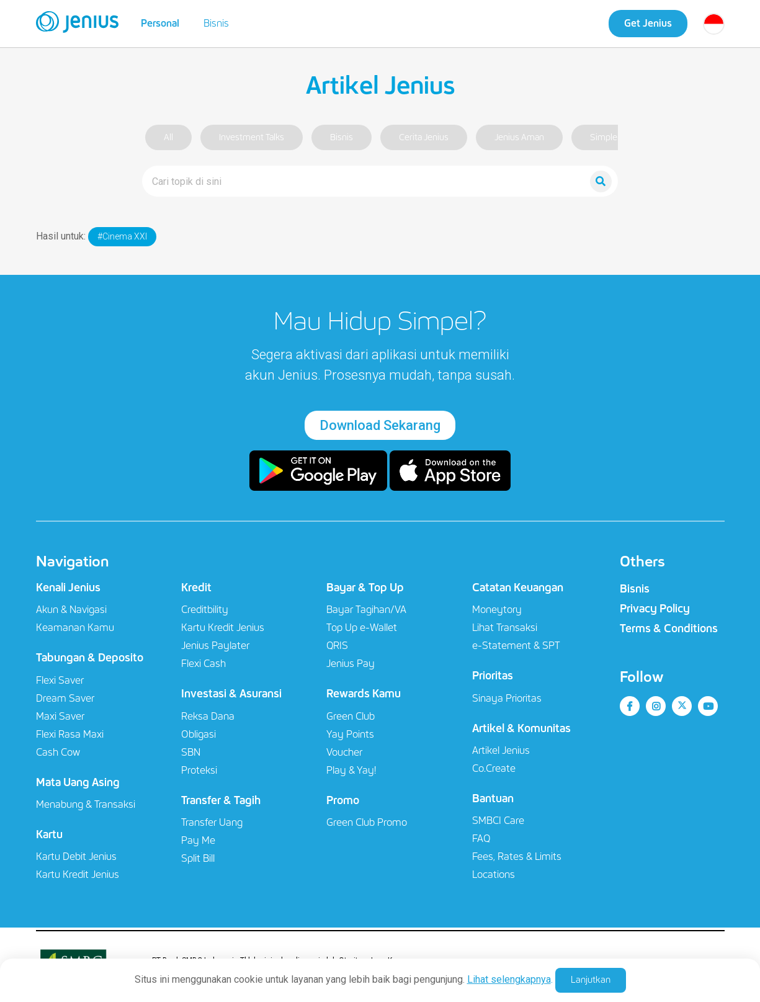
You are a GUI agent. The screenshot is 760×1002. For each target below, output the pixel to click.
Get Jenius (648, 23)
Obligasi (198, 734)
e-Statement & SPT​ (516, 645)
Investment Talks (251, 137)
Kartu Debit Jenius (76, 856)
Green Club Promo (366, 822)
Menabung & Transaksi (85, 804)
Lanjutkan (590, 979)
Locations (493, 874)
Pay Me (198, 840)
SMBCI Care (498, 820)
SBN (190, 752)
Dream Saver (65, 698)
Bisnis (216, 23)
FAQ (481, 838)
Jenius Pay (350, 663)
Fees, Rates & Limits (516, 856)
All (168, 137)
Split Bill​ (198, 858)
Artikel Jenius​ (501, 750)
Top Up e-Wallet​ (361, 627)
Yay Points (350, 734)
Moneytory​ (497, 609)
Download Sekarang (380, 425)
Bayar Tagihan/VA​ (366, 609)
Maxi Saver (60, 716)
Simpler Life (613, 137)
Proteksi (199, 770)
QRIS (337, 645)
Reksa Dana (208, 716)
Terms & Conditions (669, 628)
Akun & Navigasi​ (71, 609)
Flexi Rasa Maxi (70, 734)
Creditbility (204, 609)
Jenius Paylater (215, 645)
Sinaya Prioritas (507, 698)
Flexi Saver (60, 680)
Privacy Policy (655, 608)
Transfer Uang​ (212, 822)
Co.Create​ (494, 768)
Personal (160, 23)
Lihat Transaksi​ (504, 627)
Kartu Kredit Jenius (77, 874)
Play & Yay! (351, 770)
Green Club (350, 716)
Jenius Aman (519, 137)
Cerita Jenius (424, 137)
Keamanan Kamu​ (75, 627)
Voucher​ (344, 752)
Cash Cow (58, 752)
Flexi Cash (203, 663)
